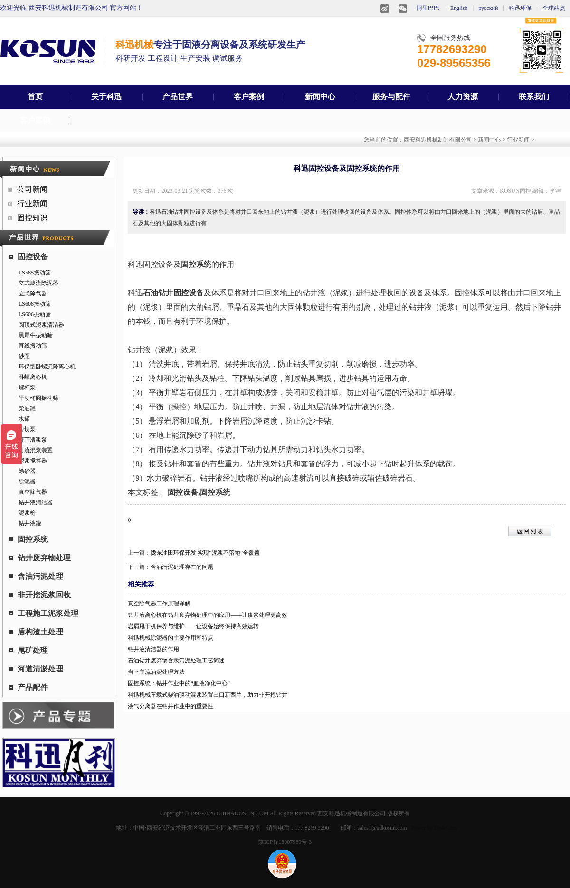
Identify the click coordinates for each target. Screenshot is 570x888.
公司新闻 (32, 189)
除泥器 (27, 481)
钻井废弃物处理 (40, 558)
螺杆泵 (27, 387)
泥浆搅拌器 (33, 460)
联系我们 (534, 97)
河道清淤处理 (36, 669)
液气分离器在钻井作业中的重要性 (170, 706)
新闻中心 (320, 97)
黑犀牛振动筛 (36, 335)
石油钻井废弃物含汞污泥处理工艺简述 (176, 660)
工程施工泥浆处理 (43, 613)
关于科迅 (106, 97)
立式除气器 (33, 293)
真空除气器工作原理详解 (159, 603)
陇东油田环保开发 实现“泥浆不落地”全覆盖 (205, 552)
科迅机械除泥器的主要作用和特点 (170, 637)
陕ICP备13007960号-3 (285, 842)
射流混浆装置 (36, 450)
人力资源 (462, 97)
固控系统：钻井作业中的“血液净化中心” (179, 683)
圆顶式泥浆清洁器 (41, 324)
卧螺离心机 (33, 377)
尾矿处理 (28, 650)
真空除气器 (33, 492)
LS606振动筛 (35, 314)
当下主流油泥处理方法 (156, 672)
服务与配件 (391, 97)
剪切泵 (27, 429)
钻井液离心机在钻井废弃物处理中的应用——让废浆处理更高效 (207, 615)
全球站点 (553, 8)
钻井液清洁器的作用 (153, 649)
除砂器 (27, 471)
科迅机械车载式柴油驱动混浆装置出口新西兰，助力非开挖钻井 (207, 694)
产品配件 (28, 687)
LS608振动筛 (35, 304)
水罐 (24, 419)
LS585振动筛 (35, 272)
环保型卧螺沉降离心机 (47, 366)
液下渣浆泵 (33, 439)
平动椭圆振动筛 (38, 398)
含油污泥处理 (36, 576)
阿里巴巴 (428, 8)
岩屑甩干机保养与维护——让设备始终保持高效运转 (193, 626)
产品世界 (177, 97)
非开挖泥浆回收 (40, 595)
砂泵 (24, 356)
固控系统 (28, 539)
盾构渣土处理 (36, 632)
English (459, 8)
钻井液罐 (30, 523)
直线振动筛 (33, 345)
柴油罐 (27, 408)
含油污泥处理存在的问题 (182, 567)
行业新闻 (518, 139)
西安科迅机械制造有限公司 (438, 139)
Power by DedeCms (434, 827)
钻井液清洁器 (36, 502)
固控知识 (32, 218)
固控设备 (28, 257)
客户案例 (249, 97)
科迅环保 (520, 8)
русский (488, 8)
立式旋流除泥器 (38, 283)
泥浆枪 (27, 513)
